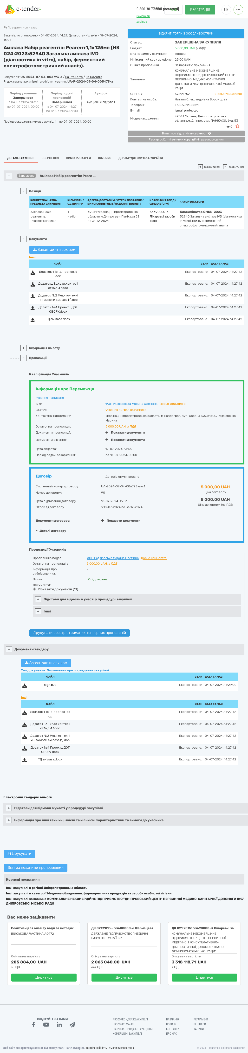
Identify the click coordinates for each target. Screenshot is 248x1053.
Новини (171, 1024)
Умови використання (122, 1048)
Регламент (201, 1019)
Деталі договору (51, 530)
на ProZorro (74, 77)
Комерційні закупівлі (127, 1033)
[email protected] (187, 110)
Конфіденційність (96, 1048)
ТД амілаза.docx (58, 319)
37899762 (182, 94)
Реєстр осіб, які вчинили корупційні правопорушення (186, 139)
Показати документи (125, 432)
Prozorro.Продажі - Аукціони (132, 1029)
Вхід (173, 9)
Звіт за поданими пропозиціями (36, 867)
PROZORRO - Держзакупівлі (130, 1019)
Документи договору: (53, 520)
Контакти (172, 1029)
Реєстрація (200, 9)
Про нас (171, 1033)
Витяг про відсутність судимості (186, 133)
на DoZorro (94, 77)
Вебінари (200, 1024)
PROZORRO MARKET (124, 1024)
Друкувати (19, 853)
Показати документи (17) (55, 589)
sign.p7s (50, 685)
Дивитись (43, 977)
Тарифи (199, 1029)
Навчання (173, 1019)
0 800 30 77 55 (148, 9)
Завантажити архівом (54, 249)
